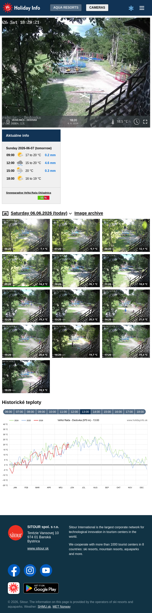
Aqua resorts (65, 7)
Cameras (97, 7)
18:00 (140, 411)
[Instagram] (30, 570)
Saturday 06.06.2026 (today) (41, 213)
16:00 (118, 411)
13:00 (85, 411)
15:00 (107, 411)
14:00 (96, 411)
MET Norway (62, 606)
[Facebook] (14, 570)
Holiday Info (17, 5)
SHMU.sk (44, 606)
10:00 (52, 411)
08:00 (30, 411)
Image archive (88, 213)
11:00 (63, 411)
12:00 (74, 411)
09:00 (41, 411)
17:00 (129, 411)
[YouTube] (46, 570)
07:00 (19, 411)
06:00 (8, 411)
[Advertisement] (107, 166)
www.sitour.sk (38, 548)
